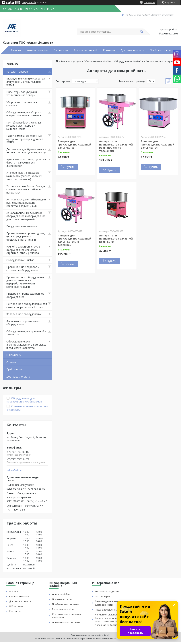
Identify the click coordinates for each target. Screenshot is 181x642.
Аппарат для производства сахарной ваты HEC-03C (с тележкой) (116, 146)
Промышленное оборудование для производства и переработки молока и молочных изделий (25, 281)
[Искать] (141, 32)
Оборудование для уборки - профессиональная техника (23, 114)
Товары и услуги (71, 61)
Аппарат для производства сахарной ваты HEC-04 (157, 144)
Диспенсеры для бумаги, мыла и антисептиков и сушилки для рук (26, 150)
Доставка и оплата (132, 50)
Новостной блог (61, 594)
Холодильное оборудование (24, 314)
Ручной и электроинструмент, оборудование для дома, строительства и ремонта (25, 250)
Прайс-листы (14, 369)
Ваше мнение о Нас (63, 609)
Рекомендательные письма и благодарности (112, 603)
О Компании (14, 355)
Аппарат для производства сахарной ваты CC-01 (116, 239)
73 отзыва (149, 2)
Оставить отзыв (168, 33)
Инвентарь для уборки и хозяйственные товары (21, 93)
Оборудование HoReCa (128, 61)
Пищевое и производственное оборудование (25, 295)
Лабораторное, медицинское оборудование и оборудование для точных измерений (25, 216)
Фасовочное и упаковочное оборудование (23, 322)
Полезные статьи (62, 599)
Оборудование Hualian (20, 260)
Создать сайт (29, 2)
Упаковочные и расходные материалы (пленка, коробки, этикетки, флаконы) (24, 176)
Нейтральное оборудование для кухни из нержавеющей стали (26, 305)
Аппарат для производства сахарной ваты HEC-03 (74, 144)
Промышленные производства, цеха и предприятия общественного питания (25, 236)
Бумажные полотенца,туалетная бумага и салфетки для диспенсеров (26, 163)
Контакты (109, 50)
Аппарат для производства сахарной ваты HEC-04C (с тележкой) (74, 240)
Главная (16, 50)
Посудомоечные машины (21, 226)
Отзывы (11, 362)
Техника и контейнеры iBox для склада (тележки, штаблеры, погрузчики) (25, 189)
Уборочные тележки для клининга (21, 103)
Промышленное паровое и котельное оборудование (22, 268)
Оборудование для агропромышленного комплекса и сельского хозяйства (26, 345)
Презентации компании (66, 622)
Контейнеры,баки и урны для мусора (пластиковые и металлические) (24, 126)
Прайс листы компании (164, 50)
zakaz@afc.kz (14, 470)
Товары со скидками (107, 591)
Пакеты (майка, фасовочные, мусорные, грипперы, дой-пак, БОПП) (25, 139)
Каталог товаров (37, 50)
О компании (61, 50)
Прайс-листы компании (65, 604)
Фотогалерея (102, 596)
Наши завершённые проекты (112, 609)
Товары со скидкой (86, 50)
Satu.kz (107, 635)
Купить (70, 167)
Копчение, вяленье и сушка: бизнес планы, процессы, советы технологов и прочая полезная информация (112, 620)
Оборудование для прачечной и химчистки (26, 333)
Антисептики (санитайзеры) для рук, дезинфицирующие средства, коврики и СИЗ (26, 203)
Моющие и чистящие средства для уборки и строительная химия (25, 82)
